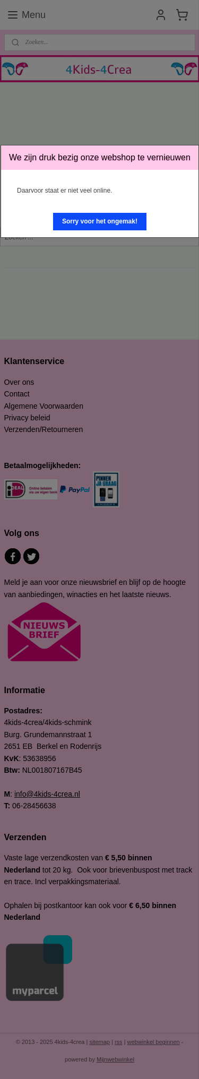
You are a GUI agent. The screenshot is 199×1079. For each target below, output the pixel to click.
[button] (99, 221)
